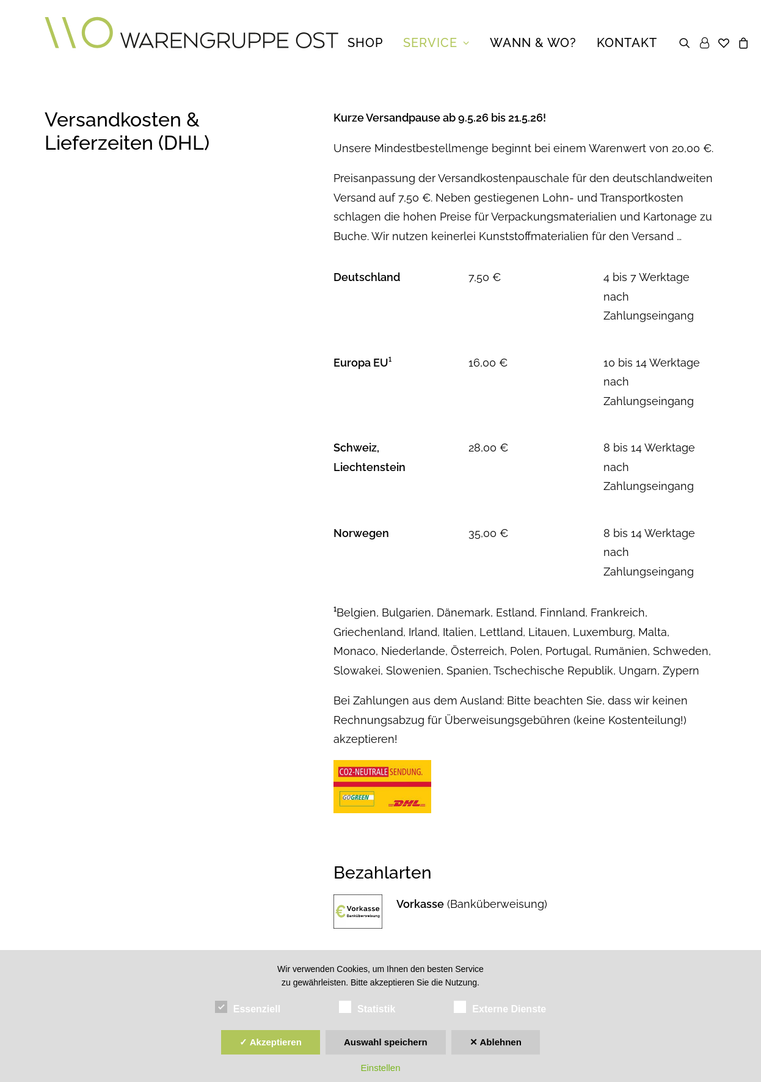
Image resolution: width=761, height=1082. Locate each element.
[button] (686, 43)
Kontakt (627, 42)
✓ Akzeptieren (270, 1042)
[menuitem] (365, 43)
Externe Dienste (500, 1007)
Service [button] (436, 42)
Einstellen (380, 1067)
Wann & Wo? (533, 42)
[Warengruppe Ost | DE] (192, 42)
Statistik (367, 1007)
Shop (365, 42)
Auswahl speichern (386, 1042)
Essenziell (247, 1007)
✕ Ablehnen (496, 1042)
